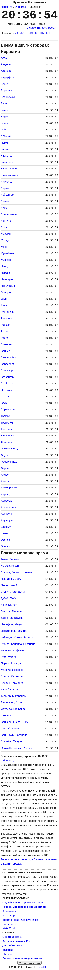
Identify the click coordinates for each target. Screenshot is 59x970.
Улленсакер (8, 435)
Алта (4, 57)
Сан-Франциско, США (14, 722)
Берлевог (6, 90)
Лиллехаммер (9, 214)
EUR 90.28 (32, 33)
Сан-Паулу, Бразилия (14, 735)
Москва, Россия (10, 565)
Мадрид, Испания (12, 669)
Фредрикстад (9, 461)
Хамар (5, 481)
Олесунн (6, 292)
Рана (4, 305)
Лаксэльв (6, 181)
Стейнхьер (7, 383)
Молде (5, 240)
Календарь (9, 911)
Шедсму (6, 526)
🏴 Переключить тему (29, 963)
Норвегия (6, 6)
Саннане (6, 344)
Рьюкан (5, 331)
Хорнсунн (7, 513)
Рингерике (7, 311)
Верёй (4, 123)
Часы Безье (9, 924)
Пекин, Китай (9, 585)
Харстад (6, 494)
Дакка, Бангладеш (12, 617)
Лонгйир (6, 220)
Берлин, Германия (12, 683)
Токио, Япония (10, 559)
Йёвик (4, 142)
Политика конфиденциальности (22, 958)
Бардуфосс (8, 77)
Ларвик (5, 188)
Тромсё (5, 415)
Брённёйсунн (9, 96)
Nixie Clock (9, 928)
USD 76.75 (20, 33)
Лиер (4, 207)
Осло (4, 298)
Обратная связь (12, 936)
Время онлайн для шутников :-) (21, 919)
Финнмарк (21, 6)
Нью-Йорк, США (11, 578)
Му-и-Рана (7, 253)
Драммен (6, 136)
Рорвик (5, 324)
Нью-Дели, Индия (12, 624)
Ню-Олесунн (8, 285)
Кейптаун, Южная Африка (17, 637)
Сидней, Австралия (13, 591)
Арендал (6, 70)
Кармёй (5, 149)
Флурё (5, 455)
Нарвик (5, 272)
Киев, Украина (9, 689)
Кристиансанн (9, 168)
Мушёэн (6, 259)
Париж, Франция (11, 663)
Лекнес (5, 201)
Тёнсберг (6, 429)
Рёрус (4, 337)
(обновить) (7, 760)
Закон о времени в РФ (16, 941)
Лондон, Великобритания (16, 572)
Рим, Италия (9, 656)
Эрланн (5, 546)
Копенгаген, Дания (12, 650)
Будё (4, 103)
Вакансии (8, 949)
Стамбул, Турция (11, 741)
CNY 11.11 (45, 33)
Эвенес (5, 539)
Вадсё (4, 110)
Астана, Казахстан (12, 676)
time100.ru (44, 967)
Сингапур (6, 715)
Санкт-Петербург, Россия (16, 748)
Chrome (7, 954)
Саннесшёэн (9, 357)
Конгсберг (7, 162)
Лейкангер (7, 194)
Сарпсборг (7, 363)
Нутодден (7, 279)
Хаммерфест (9, 487)
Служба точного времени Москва (22, 902)
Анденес (6, 64)
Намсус (5, 266)
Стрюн (5, 396)
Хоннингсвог (8, 507)
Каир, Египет (9, 604)
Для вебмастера (12, 945)
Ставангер (7, 376)
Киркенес (6, 155)
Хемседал (7, 500)
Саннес (5, 351)
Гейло (4, 129)
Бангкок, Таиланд (11, 611)
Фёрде (5, 468)
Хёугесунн (7, 520)
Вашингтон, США (11, 702)
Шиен (4, 533)
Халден (5, 474)
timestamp (8, 915)
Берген (5, 84)
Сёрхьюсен (8, 409)
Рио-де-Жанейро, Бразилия (18, 643)
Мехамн (6, 233)
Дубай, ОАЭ (8, 598)
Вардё (4, 116)
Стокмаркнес (9, 390)
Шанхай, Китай (10, 728)
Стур (4, 403)
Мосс (4, 246)
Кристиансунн (9, 175)
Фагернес (6, 442)
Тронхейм (7, 422)
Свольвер (7, 370)
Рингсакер (7, 318)
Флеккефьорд (9, 448)
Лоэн (4, 227)
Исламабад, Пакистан (14, 630)
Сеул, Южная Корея (13, 708)
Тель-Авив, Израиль (13, 695)
